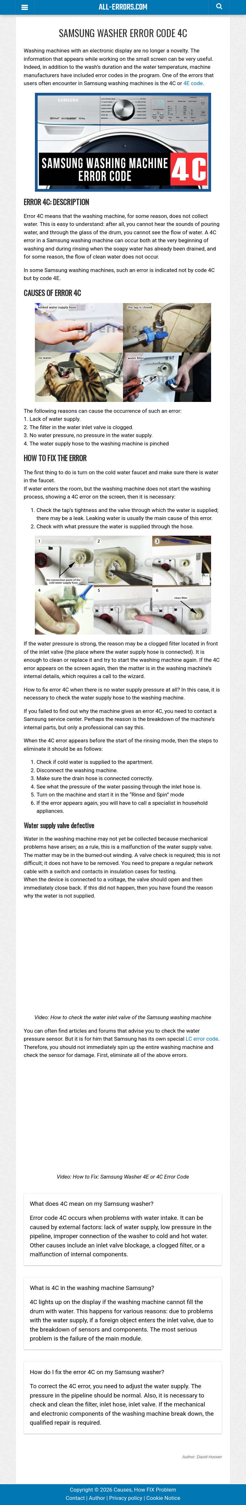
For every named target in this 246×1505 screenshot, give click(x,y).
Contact (75, 1498)
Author (97, 1498)
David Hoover (209, 1456)
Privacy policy (126, 1498)
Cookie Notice (163, 1498)
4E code (193, 83)
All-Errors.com (123, 7)
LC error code (202, 1039)
